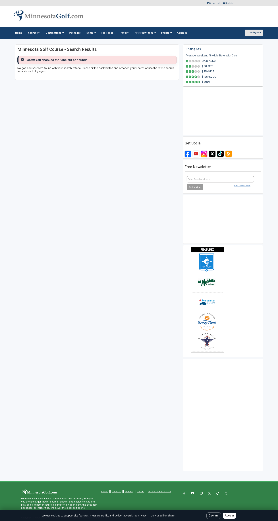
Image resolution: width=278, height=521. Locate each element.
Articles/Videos (145, 32)
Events (166, 32)
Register (229, 3)
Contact (116, 491)
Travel (124, 32)
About (104, 491)
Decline (214, 515)
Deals (90, 32)
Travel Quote (254, 32)
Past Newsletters (242, 185)
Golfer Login (215, 3)
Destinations (54, 32)
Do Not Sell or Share (159, 491)
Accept (229, 515)
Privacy (129, 491)
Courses (34, 32)
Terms (140, 491)
